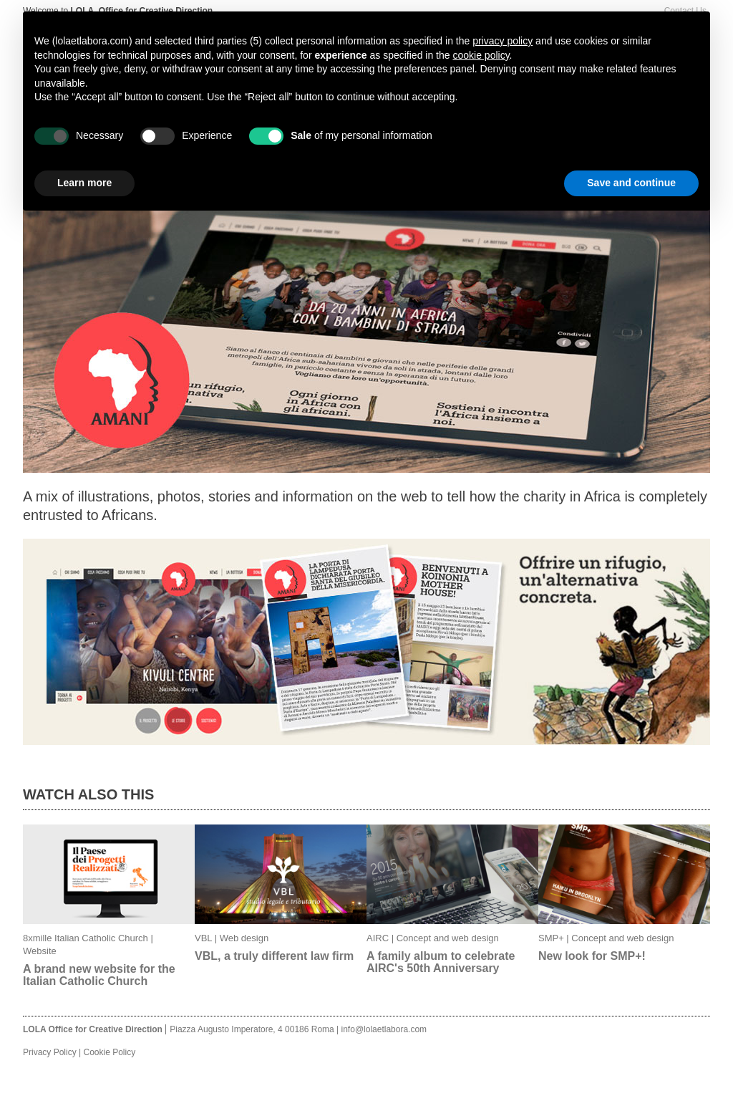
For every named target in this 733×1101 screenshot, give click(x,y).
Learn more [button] (84, 182)
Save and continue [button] (631, 182)
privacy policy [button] (502, 41)
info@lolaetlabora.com (384, 1029)
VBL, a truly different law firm (274, 956)
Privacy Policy (50, 1052)
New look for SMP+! (592, 956)
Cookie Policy (109, 1052)
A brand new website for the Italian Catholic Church (99, 975)
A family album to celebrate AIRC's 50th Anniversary (440, 962)
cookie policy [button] (480, 55)
